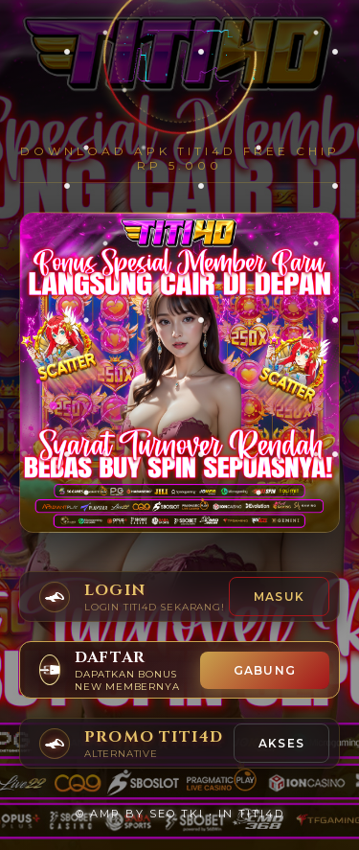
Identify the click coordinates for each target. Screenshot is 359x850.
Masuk (279, 596)
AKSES (281, 743)
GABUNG (265, 670)
